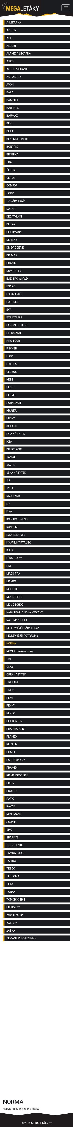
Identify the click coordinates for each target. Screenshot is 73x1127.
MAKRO (11, 581)
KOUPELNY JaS (15, 534)
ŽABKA (10, 930)
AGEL (9, 38)
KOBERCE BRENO (17, 519)
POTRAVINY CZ (15, 759)
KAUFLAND (13, 496)
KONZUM (12, 527)
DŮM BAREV (14, 270)
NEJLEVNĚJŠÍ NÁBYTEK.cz (22, 627)
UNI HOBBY (13, 907)
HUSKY (10, 418)
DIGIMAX (11, 239)
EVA (8, 309)
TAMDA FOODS (15, 853)
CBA (9, 162)
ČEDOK (10, 170)
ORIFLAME (12, 682)
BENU (9, 123)
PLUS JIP (12, 744)
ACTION (11, 30)
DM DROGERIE (15, 247)
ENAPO (10, 286)
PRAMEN (12, 767)
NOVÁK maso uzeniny (19, 651)
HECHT (10, 387)
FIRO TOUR (13, 340)
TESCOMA (12, 876)
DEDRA (10, 224)
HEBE (9, 379)
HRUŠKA (11, 410)
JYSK (9, 488)
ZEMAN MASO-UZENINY (21, 938)
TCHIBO (11, 860)
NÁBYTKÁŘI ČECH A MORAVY (24, 612)
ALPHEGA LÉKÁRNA (18, 53)
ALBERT (11, 45)
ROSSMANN (13, 814)
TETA (9, 884)
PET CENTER (14, 721)
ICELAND (11, 426)
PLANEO (11, 736)
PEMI (9, 697)
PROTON (11, 790)
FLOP (9, 356)
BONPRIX (12, 146)
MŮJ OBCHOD (15, 604)
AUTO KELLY (14, 76)
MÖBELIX (12, 589)
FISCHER (11, 348)
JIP (8, 480)
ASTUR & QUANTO (17, 69)
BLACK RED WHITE (17, 138)
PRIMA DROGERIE (17, 775)
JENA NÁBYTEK (16, 472)
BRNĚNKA (12, 154)
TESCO (10, 868)
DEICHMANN (14, 232)
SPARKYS (12, 837)
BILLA (9, 131)
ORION (10, 690)
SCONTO (11, 822)
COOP (10, 193)
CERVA (10, 177)
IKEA (9, 441)
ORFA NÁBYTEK (16, 674)
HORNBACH (13, 402)
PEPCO (10, 713)
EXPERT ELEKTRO (17, 325)
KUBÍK (10, 550)
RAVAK (10, 806)
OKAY (9, 666)
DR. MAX (11, 255)
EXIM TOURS (14, 317)
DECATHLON (14, 216)
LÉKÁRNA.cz (14, 558)
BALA (9, 92)
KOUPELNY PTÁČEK (18, 542)
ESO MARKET (14, 294)
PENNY (10, 705)
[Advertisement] (36, 984)
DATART (11, 208)
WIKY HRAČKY (15, 915)
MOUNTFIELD (14, 596)
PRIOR (10, 783)
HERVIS (11, 395)
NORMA (11, 643)
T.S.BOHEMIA (14, 845)
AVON (10, 84)
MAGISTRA (13, 573)
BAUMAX (12, 115)
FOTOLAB (12, 364)
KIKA (9, 511)
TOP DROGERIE (15, 899)
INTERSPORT (14, 449)
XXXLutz (11, 922)
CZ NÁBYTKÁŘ (15, 201)
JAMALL (11, 457)
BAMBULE (12, 100)
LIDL (8, 565)
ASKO (10, 61)
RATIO (10, 798)
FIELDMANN (13, 333)
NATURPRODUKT (16, 620)
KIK (8, 503)
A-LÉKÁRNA (13, 22)
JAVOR (10, 464)
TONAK (10, 891)
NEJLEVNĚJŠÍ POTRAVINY (22, 635)
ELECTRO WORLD (17, 278)
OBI (8, 659)
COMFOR (12, 185)
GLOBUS (11, 371)
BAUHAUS (12, 107)
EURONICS (12, 301)
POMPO (11, 752)
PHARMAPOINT (16, 728)
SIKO (9, 829)
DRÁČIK (11, 263)
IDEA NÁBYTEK (15, 433)
